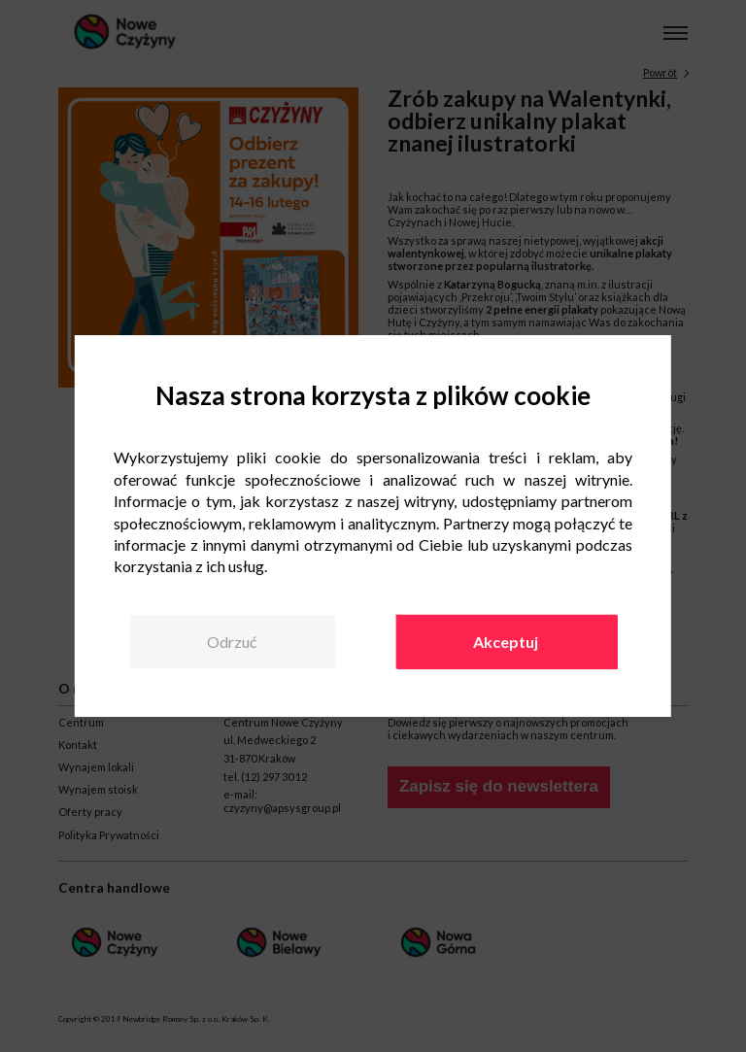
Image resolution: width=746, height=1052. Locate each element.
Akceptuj (505, 641)
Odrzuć (231, 641)
